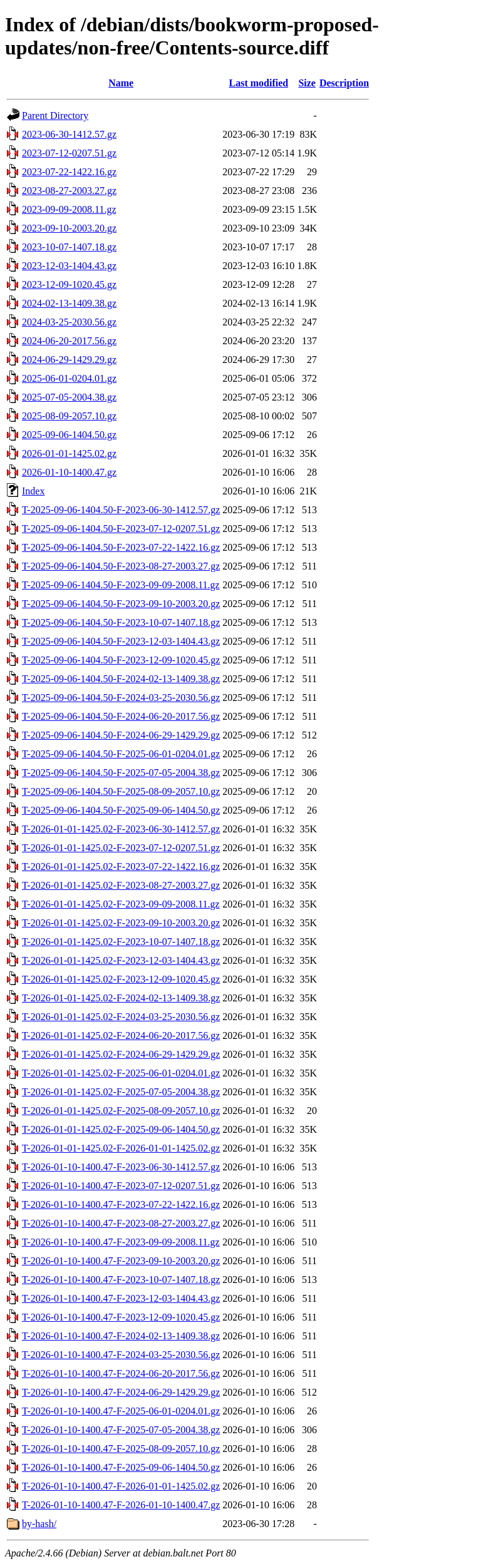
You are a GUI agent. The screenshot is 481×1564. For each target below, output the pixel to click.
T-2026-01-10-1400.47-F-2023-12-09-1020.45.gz (121, 1317)
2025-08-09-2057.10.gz (69, 416)
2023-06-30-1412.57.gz (69, 134)
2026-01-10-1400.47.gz (69, 472)
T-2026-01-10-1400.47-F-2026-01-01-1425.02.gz (121, 1486)
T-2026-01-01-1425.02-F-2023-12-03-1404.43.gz (121, 960)
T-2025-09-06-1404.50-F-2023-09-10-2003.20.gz (121, 603)
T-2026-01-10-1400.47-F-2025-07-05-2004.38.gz (121, 1429)
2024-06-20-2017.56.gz (69, 340)
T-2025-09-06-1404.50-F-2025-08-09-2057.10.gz (121, 791)
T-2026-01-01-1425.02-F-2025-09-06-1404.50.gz (121, 1129)
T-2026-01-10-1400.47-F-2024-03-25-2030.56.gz (121, 1354)
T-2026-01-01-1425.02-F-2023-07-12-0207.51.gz (121, 847)
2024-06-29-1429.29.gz (69, 359)
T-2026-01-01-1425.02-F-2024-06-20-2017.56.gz (121, 1035)
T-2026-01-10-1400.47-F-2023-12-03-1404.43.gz (121, 1298)
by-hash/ (39, 1523)
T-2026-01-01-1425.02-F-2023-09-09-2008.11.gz (121, 904)
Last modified (258, 83)
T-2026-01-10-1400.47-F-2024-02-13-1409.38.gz (121, 1336)
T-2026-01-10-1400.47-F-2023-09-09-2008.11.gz (121, 1242)
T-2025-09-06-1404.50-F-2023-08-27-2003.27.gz (121, 566)
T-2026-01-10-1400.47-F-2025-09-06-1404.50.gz (121, 1467)
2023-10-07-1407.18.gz (69, 247)
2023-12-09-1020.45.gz (69, 284)
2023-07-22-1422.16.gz (69, 171)
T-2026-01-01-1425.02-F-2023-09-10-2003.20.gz (121, 922)
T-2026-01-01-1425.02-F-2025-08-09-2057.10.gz (121, 1110)
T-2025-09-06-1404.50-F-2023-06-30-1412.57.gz (121, 509)
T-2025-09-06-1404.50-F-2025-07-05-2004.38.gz (121, 772)
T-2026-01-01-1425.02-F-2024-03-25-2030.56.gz (121, 1016)
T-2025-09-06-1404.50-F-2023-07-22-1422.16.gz (121, 547)
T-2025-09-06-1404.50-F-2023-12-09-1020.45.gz (121, 660)
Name (120, 83)
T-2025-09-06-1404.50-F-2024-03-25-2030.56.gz (121, 697)
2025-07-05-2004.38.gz (69, 397)
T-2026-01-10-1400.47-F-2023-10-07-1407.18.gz (121, 1279)
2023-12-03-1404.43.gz (69, 265)
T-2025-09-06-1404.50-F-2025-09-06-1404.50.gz (121, 810)
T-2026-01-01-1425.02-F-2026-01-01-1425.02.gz (121, 1148)
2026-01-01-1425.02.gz (69, 453)
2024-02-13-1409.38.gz (69, 303)
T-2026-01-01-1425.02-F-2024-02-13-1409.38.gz (121, 998)
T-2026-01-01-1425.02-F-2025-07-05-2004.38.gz (121, 1091)
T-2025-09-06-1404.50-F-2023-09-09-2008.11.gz (121, 585)
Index (33, 491)
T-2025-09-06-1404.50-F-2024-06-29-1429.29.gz (121, 735)
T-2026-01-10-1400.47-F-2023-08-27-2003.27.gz (121, 1223)
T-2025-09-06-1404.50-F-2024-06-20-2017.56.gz (121, 716)
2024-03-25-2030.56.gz (69, 322)
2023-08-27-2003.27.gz (69, 190)
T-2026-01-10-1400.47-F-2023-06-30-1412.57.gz (121, 1167)
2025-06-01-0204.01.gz (69, 378)
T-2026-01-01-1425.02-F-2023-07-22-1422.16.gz (121, 866)
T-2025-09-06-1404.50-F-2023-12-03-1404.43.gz (121, 641)
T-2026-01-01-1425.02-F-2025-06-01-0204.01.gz (121, 1073)
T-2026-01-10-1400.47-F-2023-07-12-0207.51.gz (121, 1185)
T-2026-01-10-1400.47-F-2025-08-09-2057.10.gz (121, 1448)
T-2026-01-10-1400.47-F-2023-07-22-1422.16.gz (121, 1204)
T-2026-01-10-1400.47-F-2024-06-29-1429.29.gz (121, 1392)
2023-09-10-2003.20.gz (69, 228)
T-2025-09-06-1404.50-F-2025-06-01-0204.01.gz (121, 754)
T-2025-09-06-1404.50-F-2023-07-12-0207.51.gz (121, 528)
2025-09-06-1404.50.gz (69, 434)
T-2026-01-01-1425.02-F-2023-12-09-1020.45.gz (121, 979)
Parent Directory (55, 115)
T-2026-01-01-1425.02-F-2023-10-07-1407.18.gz (121, 941)
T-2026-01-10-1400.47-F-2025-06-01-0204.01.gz (121, 1411)
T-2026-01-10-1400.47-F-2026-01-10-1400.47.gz (121, 1505)
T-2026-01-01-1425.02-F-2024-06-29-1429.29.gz (121, 1054)
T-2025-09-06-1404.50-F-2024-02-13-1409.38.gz (121, 678)
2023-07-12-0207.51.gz (69, 153)
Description (344, 83)
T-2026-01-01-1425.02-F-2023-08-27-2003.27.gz (121, 885)
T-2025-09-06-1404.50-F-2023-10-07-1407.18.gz (121, 622)
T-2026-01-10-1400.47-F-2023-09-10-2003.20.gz (121, 1260)
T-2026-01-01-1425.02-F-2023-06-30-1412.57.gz (121, 829)
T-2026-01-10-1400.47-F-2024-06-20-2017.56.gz (121, 1373)
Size (307, 83)
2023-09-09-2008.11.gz (69, 209)
